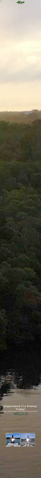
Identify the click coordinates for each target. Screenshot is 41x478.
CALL (20, 413)
